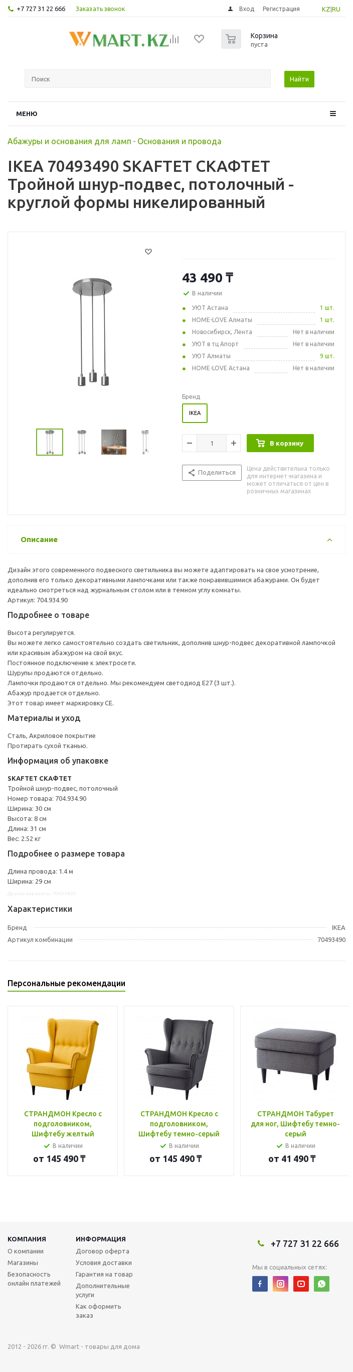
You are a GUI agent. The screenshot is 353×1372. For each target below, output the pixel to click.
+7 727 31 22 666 (41, 8)
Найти (299, 78)
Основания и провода (179, 141)
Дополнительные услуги (103, 1290)
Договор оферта (102, 1250)
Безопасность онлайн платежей (34, 1279)
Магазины (23, 1262)
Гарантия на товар (104, 1274)
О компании (26, 1250)
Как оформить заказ (98, 1311)
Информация (101, 1238)
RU (336, 9)
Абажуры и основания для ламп (69, 141)
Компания (27, 1238)
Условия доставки (104, 1262)
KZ (326, 9)
